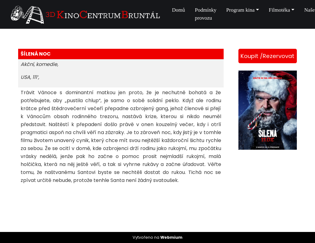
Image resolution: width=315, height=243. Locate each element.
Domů (178, 10)
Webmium (171, 237)
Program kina (240, 10)
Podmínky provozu (206, 14)
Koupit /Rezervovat (267, 56)
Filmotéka (279, 10)
